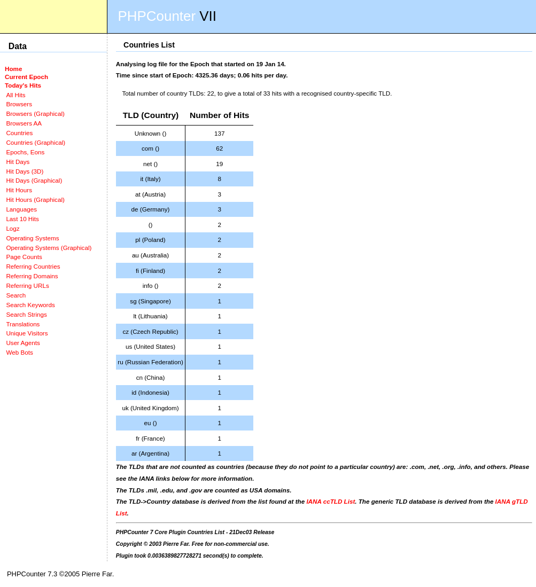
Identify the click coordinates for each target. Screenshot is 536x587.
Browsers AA (24, 123)
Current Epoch (26, 76)
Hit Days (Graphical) (34, 180)
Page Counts (24, 256)
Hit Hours (19, 189)
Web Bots (19, 352)
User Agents (23, 342)
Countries (19, 132)
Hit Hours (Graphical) (35, 199)
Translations (23, 323)
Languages (21, 209)
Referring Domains (32, 275)
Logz (12, 228)
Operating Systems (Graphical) (48, 247)
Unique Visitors (27, 333)
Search (16, 295)
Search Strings (26, 314)
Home (13, 68)
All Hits (15, 94)
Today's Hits (23, 85)
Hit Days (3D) (24, 171)
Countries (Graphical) (35, 142)
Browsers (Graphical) (35, 113)
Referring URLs (27, 285)
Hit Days (17, 161)
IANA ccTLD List (330, 501)
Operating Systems (32, 237)
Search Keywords (30, 304)
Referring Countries (33, 266)
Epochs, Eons (25, 151)
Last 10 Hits (22, 218)
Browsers (19, 103)
